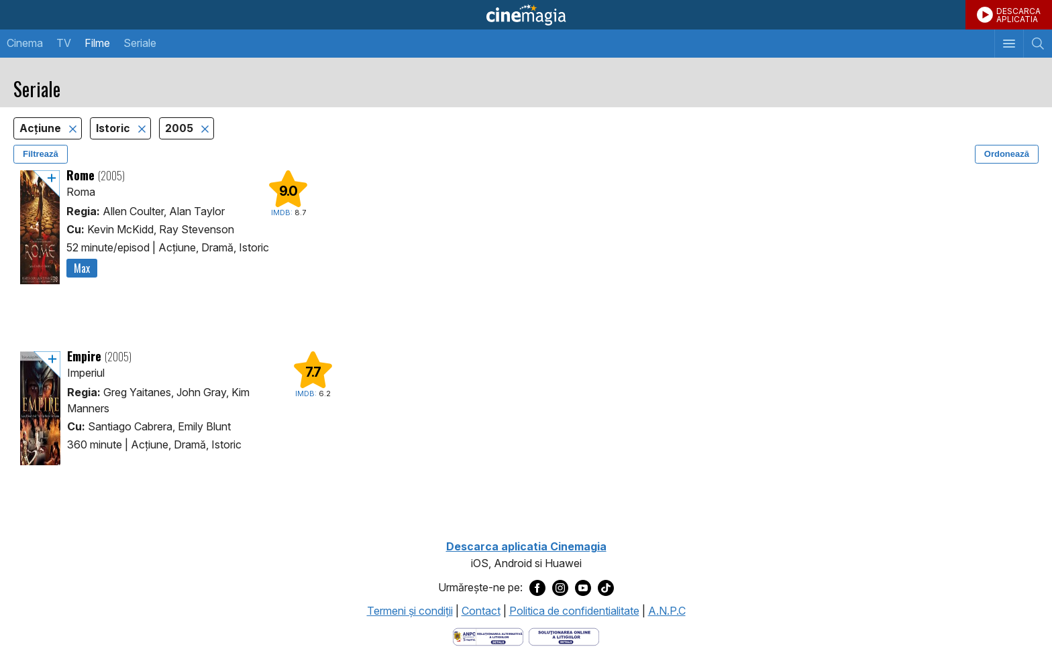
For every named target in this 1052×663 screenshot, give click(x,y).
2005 (180, 128)
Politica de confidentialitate (574, 610)
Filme (97, 43)
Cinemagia (526, 14)
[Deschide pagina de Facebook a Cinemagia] (537, 588)
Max (82, 268)
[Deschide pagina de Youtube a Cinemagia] (583, 588)
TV (63, 43)
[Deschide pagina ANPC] (488, 635)
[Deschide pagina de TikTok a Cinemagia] (606, 588)
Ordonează (1006, 154)
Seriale (139, 43)
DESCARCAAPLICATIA (1018, 15)
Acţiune (41, 128)
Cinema (25, 43)
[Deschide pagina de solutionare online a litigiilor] (564, 635)
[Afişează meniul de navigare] (1008, 43)
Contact (481, 610)
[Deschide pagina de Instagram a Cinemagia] (560, 588)
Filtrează (40, 154)
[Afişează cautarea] (1037, 43)
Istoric (114, 128)
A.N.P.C (667, 610)
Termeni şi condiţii (410, 610)
